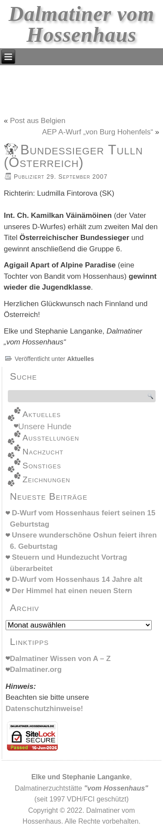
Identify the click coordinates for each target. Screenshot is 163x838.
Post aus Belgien (38, 121)
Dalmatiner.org (36, 669)
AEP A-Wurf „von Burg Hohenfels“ (97, 132)
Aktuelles (80, 358)
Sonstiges (42, 465)
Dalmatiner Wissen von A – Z (60, 658)
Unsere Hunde (45, 426)
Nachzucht (43, 451)
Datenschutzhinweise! (44, 708)
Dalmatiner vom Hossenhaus (81, 24)
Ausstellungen (51, 437)
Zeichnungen (46, 479)
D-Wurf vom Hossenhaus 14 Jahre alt (77, 579)
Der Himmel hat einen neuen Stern (72, 591)
